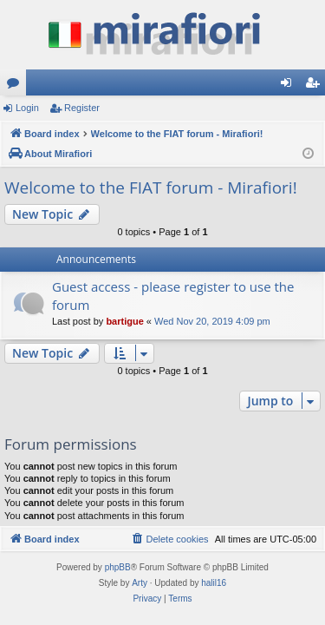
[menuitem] (169, 539)
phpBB (118, 567)
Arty (139, 583)
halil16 (213, 583)
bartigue (124, 321)
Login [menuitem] (290, 85)
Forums (16, 85)
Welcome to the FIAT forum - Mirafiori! (150, 187)
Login (27, 107)
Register (82, 107)
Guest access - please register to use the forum (173, 295)
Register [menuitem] (316, 85)
